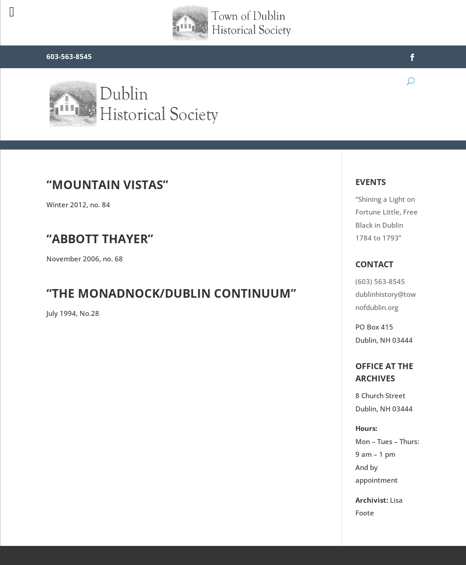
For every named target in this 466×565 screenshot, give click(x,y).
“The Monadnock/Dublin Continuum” (171, 293)
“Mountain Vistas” (107, 184)
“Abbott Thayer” (99, 238)
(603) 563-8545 (380, 281)
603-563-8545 (69, 56)
